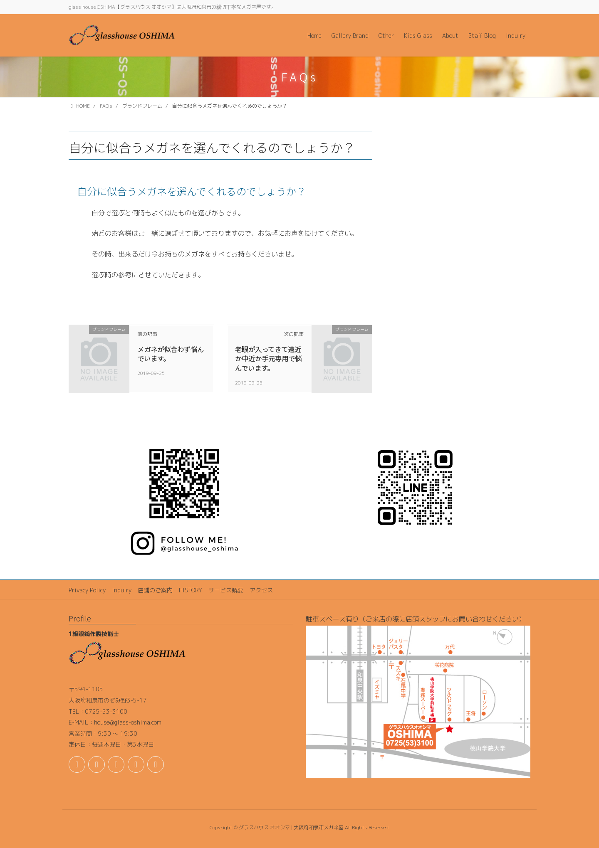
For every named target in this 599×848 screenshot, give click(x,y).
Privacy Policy (87, 590)
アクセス (261, 590)
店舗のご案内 (155, 590)
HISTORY (190, 590)
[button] (220, 191)
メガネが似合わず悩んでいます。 (170, 353)
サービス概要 (225, 590)
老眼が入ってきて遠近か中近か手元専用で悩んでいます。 (268, 358)
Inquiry (121, 590)
